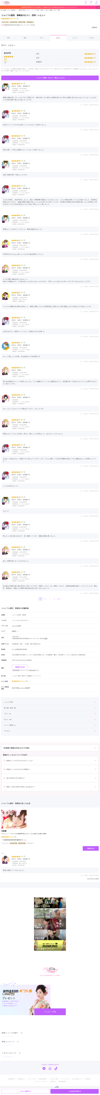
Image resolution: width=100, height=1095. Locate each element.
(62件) (14, 18)
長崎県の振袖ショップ (23, 10)
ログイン (91, 2)
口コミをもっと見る (93, 878)
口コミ (58, 38)
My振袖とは (21, 1079)
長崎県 (14, 631)
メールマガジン (65, 1079)
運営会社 (53, 1081)
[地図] (45, 638)
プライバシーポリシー (41, 1081)
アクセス (91, 38)
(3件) (13, 836)
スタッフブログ (31, 1079)
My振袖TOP (11, 1079)
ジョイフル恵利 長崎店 (38, 10)
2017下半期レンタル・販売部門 (21, 688)
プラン (42, 38)
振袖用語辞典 (42, 1079)
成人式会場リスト (77, 1079)
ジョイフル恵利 (16, 626)
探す (85, 2)
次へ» (59, 599)
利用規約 (87, 1079)
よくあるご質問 (53, 1079)
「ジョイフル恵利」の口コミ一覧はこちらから (50, 78)
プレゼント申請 (50, 1012)
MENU (96, 2)
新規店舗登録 (62, 1081)
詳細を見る (90, 848)
